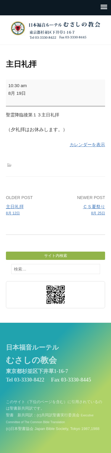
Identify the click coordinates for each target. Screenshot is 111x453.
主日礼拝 (30, 210)
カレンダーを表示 (87, 144)
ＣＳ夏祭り (81, 210)
